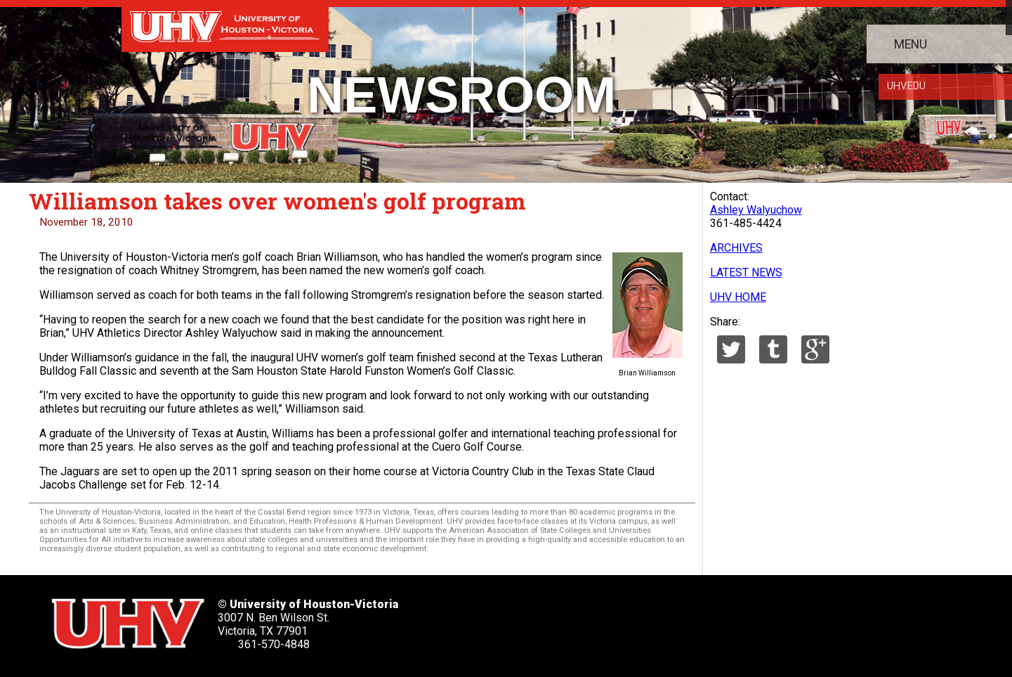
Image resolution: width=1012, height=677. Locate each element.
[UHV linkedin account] (586, 619)
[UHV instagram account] (676, 619)
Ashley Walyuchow (756, 210)
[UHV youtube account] (631, 619)
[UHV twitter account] (496, 619)
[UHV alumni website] (721, 619)
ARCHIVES (736, 247)
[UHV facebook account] (541, 619)
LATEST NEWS (746, 272)
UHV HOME (738, 297)
